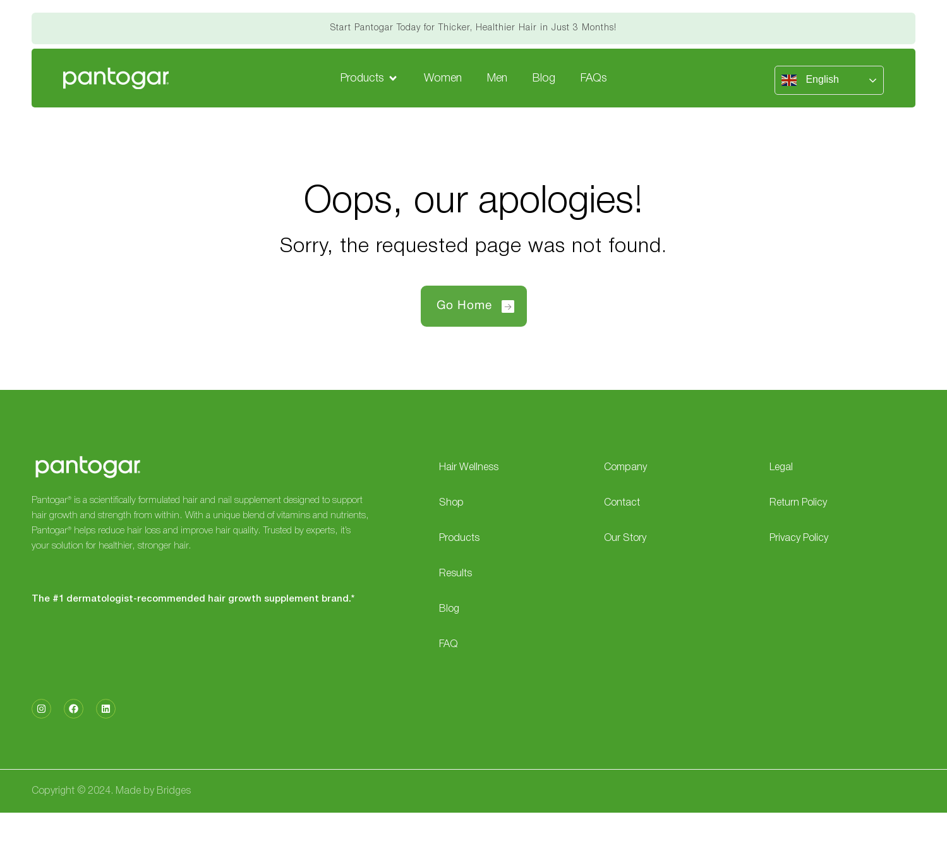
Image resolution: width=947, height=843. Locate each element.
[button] (369, 78)
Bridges (174, 791)
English (810, 80)
